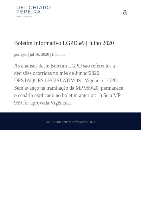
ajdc (24, 54)
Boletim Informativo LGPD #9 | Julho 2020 (64, 43)
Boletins (58, 54)
